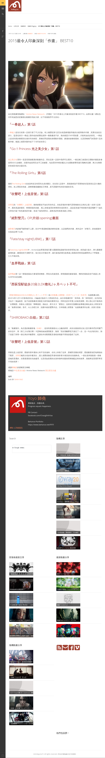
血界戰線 (11, 274)
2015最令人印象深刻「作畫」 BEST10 (40, 40)
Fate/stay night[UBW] (19, 250)
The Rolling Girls (18, 183)
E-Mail (3, 8)
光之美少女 (12, 159)
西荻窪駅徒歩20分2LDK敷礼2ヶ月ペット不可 (28, 295)
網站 (12, 428)
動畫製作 (23, 26)
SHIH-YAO (18, 379)
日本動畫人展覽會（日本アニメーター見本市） (69, 295)
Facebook (3, 31)
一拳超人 (11, 132)
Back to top (3, 755)
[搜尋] (28, 447)
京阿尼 (11, 204)
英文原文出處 (50, 370)
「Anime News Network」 (35, 114)
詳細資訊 (19, 428)
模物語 (14, 367)
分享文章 (16, 26)
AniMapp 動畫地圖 (14, 5)
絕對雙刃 (11, 229)
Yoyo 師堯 (37, 398)
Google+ (3, 36)
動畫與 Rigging (32, 26)
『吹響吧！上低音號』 (24, 204)
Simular (65, 754)
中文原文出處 (19, 370)
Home (10, 26)
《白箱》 (39, 328)
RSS (3, 14)
